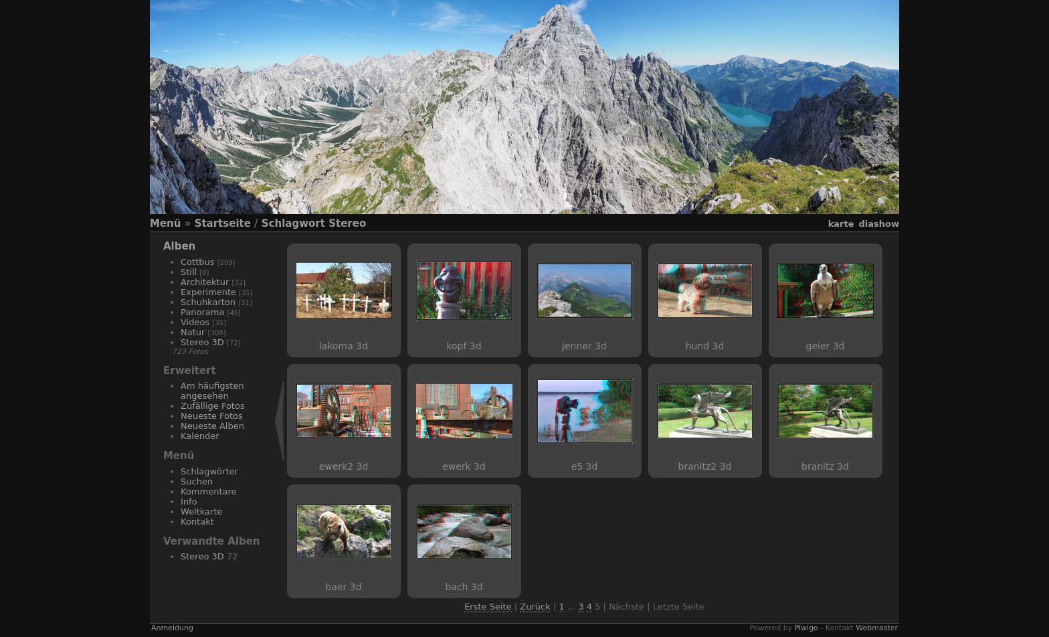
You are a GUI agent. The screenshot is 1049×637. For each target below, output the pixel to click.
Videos (195, 322)
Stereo (347, 223)
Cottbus (198, 262)
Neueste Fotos (212, 416)
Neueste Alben (212, 426)
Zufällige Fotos (213, 406)
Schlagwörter (209, 471)
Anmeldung (172, 628)
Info (189, 501)
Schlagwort (293, 223)
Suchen (197, 481)
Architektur (205, 282)
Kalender (200, 436)
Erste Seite (488, 607)
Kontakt (197, 522)
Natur (193, 332)
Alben (179, 246)
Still (189, 272)
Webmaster (877, 628)
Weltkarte (202, 512)
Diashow (879, 224)
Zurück (535, 607)
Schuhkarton (208, 302)
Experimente (208, 292)
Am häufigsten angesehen (212, 391)
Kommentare (209, 491)
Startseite (223, 223)
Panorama (202, 312)
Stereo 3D (202, 342)
